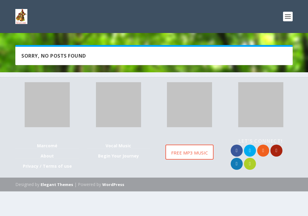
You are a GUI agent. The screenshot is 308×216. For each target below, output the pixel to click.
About (47, 156)
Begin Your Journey (118, 156)
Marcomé (47, 145)
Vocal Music (118, 145)
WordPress (113, 184)
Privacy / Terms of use (47, 166)
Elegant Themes (57, 184)
